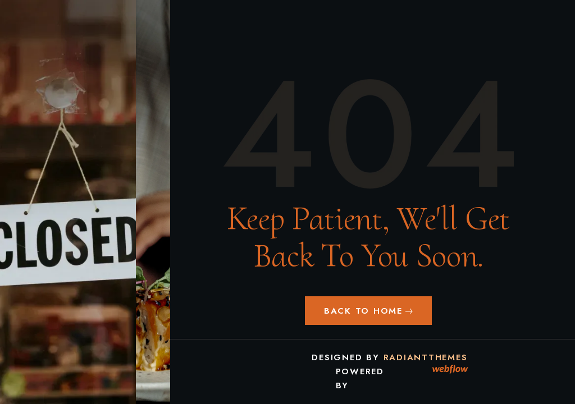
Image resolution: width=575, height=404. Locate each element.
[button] (368, 310)
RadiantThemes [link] (426, 357)
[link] (451, 369)
